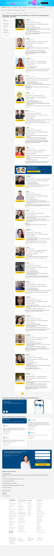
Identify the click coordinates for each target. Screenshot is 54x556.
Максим (28, 373)
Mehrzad (27, 110)
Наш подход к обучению (13, 509)
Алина (28, 127)
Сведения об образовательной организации (21, 539)
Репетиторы (25, 7)
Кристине (29, 315)
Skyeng (3, 13)
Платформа (11, 506)
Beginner (19, 503)
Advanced (20, 511)
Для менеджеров (21, 527)
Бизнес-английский (38, 22)
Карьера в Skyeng (12, 528)
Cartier (28, 281)
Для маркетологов (21, 528)
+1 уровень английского (22, 515)
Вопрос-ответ (11, 525)
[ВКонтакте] (10, 532)
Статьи (38, 524)
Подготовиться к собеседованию (24, 13)
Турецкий (29, 511)
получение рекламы (45, 462)
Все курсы (11, 501)
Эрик (28, 191)
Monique (28, 229)
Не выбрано (5, 33)
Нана (28, 262)
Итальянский (30, 506)
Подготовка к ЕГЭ (21, 530)
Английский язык (6, 433)
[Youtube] (12, 532)
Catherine (29, 176)
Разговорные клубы (40, 511)
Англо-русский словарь (41, 532)
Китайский (29, 509)
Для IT (19, 524)
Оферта (19, 537)
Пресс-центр (11, 530)
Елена (28, 147)
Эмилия (28, 334)
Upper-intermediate (21, 509)
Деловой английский (21, 522)
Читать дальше (27, 89)
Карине (28, 38)
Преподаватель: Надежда (7, 431)
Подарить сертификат (13, 516)
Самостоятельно (39, 503)
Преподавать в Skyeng (13, 513)
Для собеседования (21, 521)
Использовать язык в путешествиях (31, 24)
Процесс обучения (12, 504)
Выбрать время (20, 29)
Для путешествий (21, 519)
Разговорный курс (21, 516)
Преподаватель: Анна (31, 436)
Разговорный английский (30, 22)
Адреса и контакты (12, 527)
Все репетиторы (8, 13)
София (28, 19)
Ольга (28, 210)
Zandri (28, 354)
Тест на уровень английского (33, 7)
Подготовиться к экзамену (30, 61)
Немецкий (29, 503)
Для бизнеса (40, 7)
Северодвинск (15, 13)
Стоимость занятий (12, 503)
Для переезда (20, 518)
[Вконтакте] (3, 493)
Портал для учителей (12, 515)
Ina (27, 75)
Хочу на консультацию (33, 171)
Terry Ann (29, 58)
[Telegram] (6, 493)
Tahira (28, 247)
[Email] (42, 458)
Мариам (28, 296)
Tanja (28, 92)
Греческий (29, 512)
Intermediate (6, 20)
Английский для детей (22, 531)
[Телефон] (42, 455)
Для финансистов (21, 525)
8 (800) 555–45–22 (6, 496)
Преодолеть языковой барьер (30, 43)
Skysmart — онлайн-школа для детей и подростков (40, 516)
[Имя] (42, 452)
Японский (29, 515)
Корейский (29, 514)
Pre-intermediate (21, 506)
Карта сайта (39, 525)
